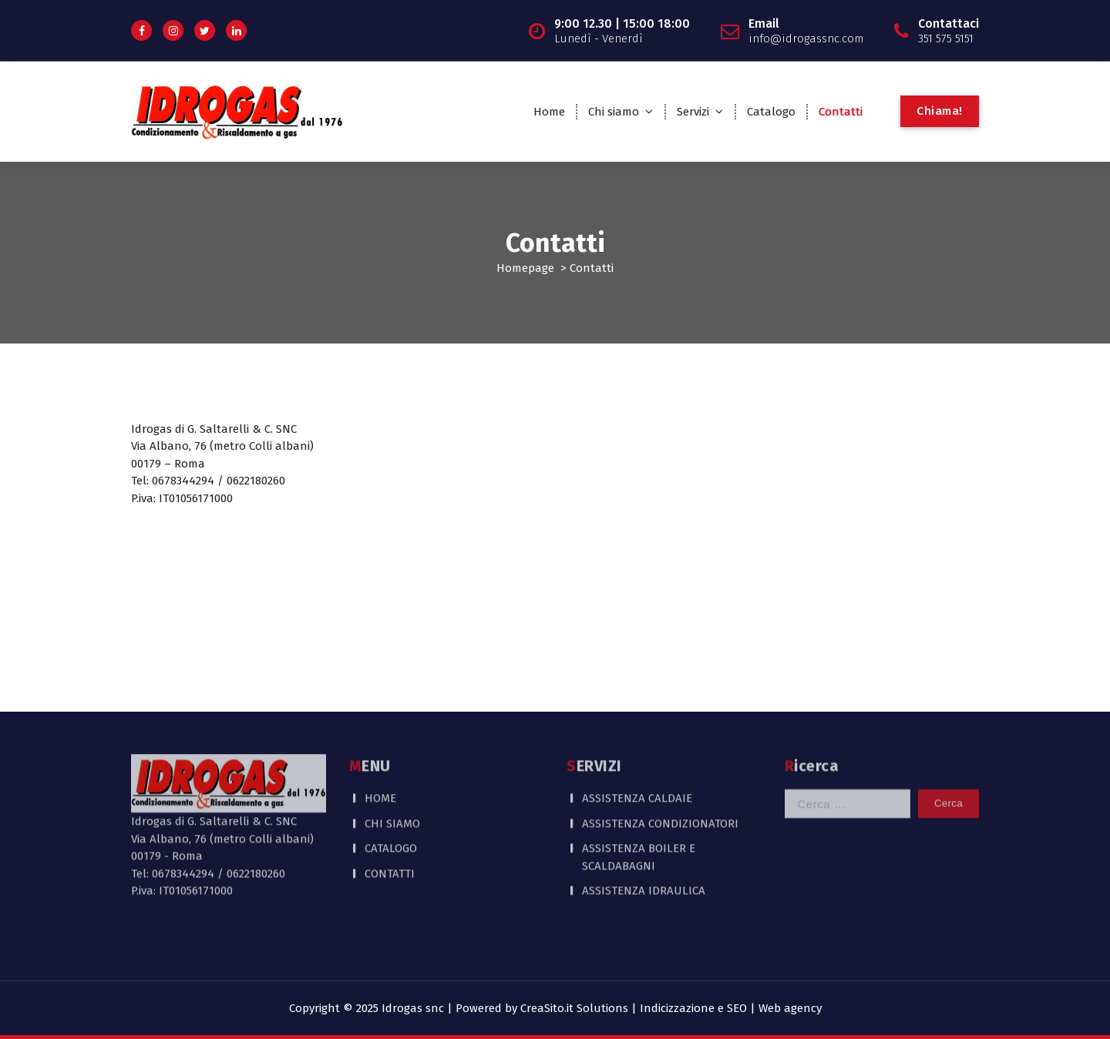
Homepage (525, 268)
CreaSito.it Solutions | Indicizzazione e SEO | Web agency (671, 1008)
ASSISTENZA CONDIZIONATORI (660, 782)
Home (549, 112)
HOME (380, 757)
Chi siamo (613, 112)
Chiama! (940, 111)
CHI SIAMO (392, 782)
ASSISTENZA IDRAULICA (643, 849)
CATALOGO (391, 807)
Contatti (841, 112)
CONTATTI (390, 833)
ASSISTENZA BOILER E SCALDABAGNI (638, 816)
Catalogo (771, 112)
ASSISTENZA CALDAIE (637, 757)
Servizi (693, 112)
